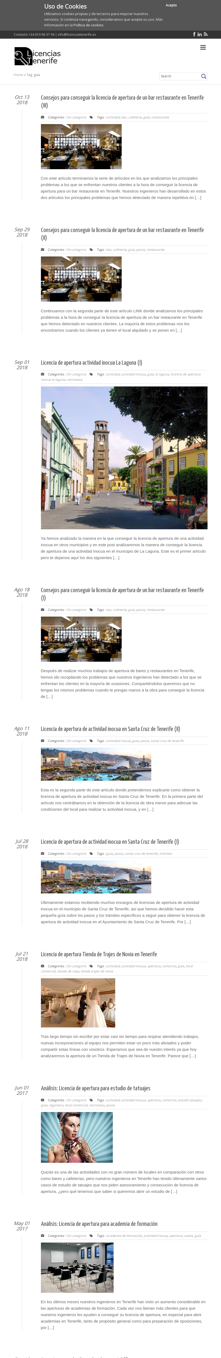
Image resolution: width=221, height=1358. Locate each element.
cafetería (135, 117)
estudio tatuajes (190, 1100)
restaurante (160, 117)
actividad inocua (133, 374)
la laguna (162, 374)
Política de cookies (88, 25)
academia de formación (124, 1235)
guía (146, 117)
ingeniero (56, 1105)
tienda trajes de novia (97, 971)
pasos (140, 249)
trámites (165, 853)
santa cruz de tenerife (167, 740)
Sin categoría (76, 117)
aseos (188, 1235)
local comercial (76, 1105)
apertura (153, 966)
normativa (74, 379)
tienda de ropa (68, 971)
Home (18, 75)
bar (124, 117)
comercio (169, 966)
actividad (113, 117)
